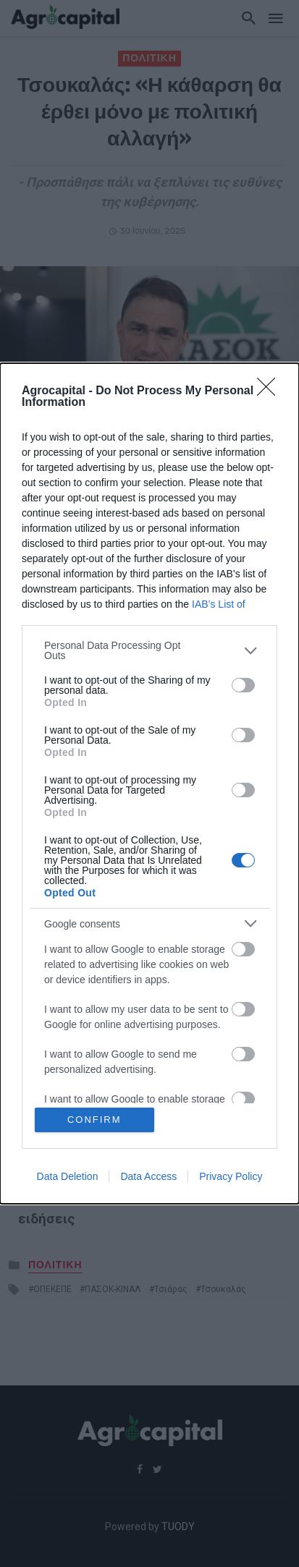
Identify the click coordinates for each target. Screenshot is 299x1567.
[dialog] (149, 783)
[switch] (243, 685)
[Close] (271, 391)
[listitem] (149, 650)
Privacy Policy (230, 1176)
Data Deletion (67, 1176)
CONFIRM (94, 1119)
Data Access (148, 1176)
